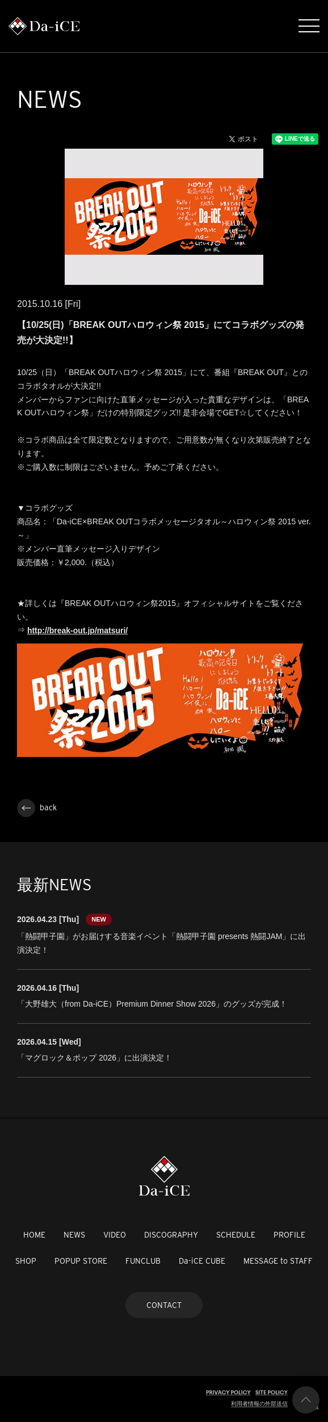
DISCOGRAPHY (171, 1234)
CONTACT (164, 1305)
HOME (34, 1234)
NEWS (74, 1234)
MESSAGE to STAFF (278, 1260)
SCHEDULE (235, 1234)
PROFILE (289, 1234)
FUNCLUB (143, 1260)
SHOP (25, 1260)
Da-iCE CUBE (202, 1260)
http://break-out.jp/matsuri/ (77, 630)
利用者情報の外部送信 (259, 1403)
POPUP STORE (80, 1260)
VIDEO (114, 1234)
